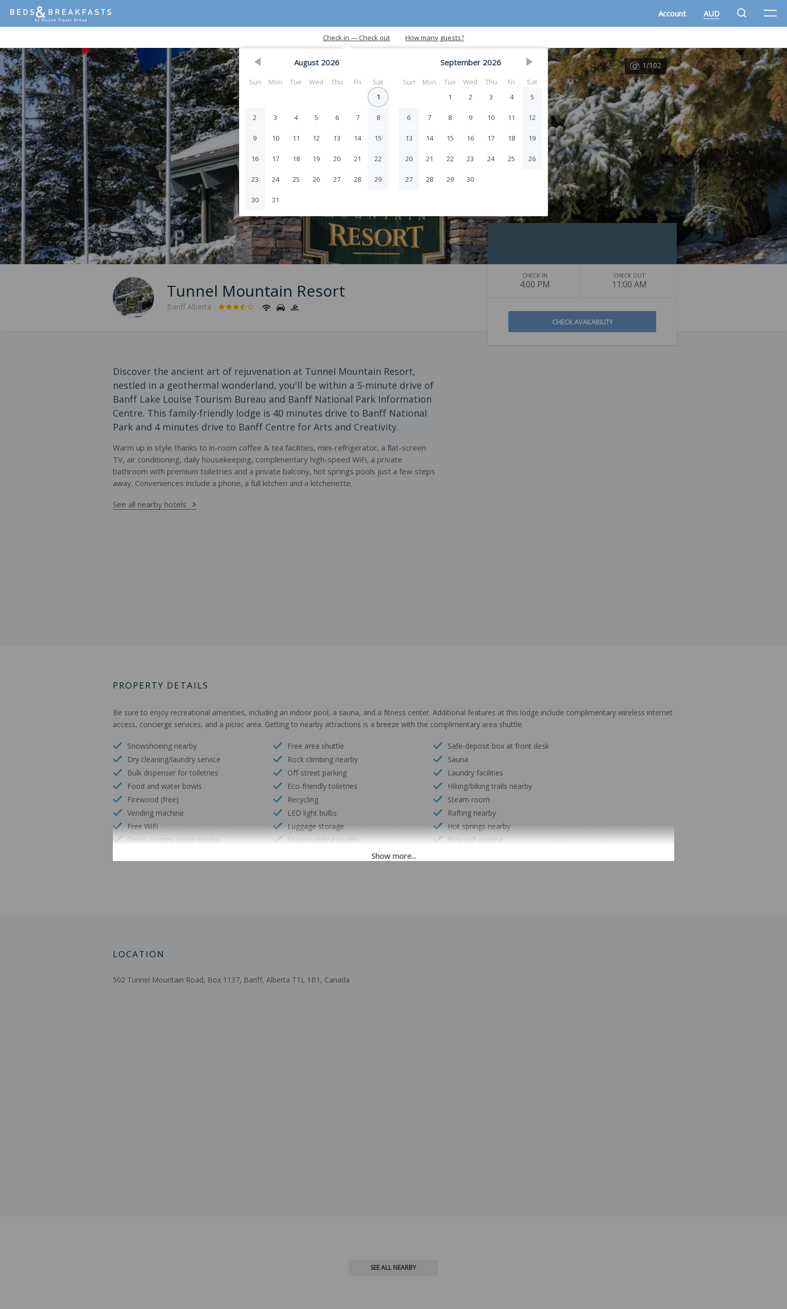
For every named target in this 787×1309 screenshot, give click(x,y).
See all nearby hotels (149, 504)
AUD (712, 13)
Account (672, 13)
